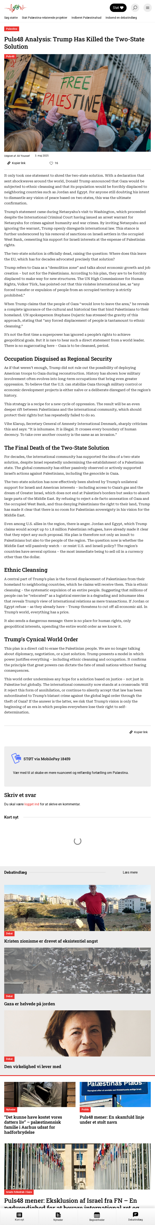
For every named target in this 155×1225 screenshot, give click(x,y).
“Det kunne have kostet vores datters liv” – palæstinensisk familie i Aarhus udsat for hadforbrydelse (33, 1124)
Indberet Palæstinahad (86, 17)
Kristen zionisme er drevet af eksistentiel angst (51, 941)
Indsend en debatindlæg (121, 17)
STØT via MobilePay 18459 (47, 758)
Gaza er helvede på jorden (29, 1003)
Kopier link (16, 163)
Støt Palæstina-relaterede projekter (44, 17)
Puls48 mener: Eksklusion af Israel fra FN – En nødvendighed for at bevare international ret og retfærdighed (71, 1207)
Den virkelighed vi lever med (32, 1066)
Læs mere (130, 872)
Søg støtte (11, 17)
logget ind (31, 804)
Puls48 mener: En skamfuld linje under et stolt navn (112, 1119)
